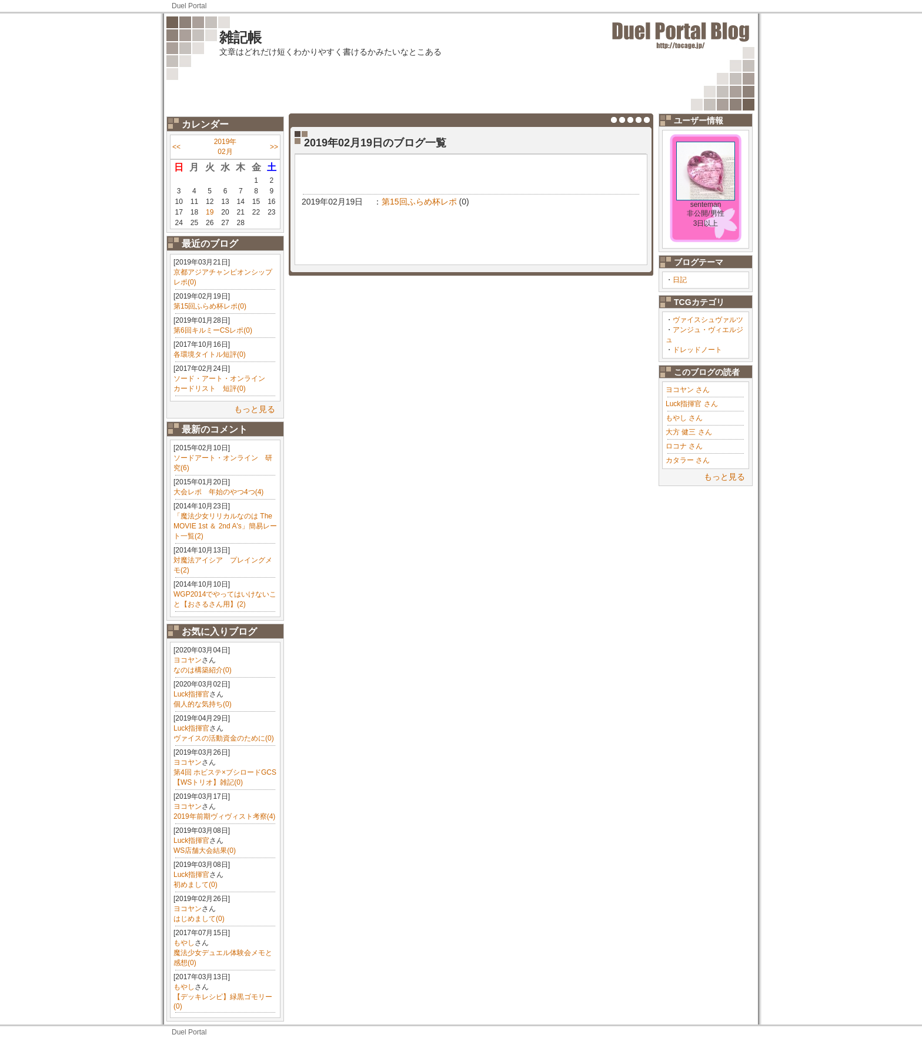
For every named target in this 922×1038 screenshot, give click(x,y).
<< (176, 147)
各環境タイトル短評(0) (209, 354)
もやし (184, 943)
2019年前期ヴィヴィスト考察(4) (224, 816)
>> (274, 147)
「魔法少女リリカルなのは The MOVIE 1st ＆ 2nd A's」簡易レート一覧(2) (225, 526)
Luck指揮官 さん (692, 404)
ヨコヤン (187, 660)
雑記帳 (240, 37)
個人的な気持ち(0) (202, 704)
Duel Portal (189, 6)
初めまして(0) (195, 884)
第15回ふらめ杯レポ (419, 201)
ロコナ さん (684, 446)
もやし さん (684, 418)
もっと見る (254, 409)
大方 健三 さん (689, 432)
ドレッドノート (697, 350)
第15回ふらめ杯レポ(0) (209, 306)
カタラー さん (688, 460)
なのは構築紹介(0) (202, 670)
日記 (680, 280)
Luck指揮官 (191, 694)
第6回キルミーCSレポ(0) (212, 330)
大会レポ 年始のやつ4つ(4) (218, 492)
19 (209, 212)
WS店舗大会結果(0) (204, 850)
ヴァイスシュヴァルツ (708, 320)
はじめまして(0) (199, 919)
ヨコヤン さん (688, 390)
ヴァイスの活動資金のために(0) (223, 738)
